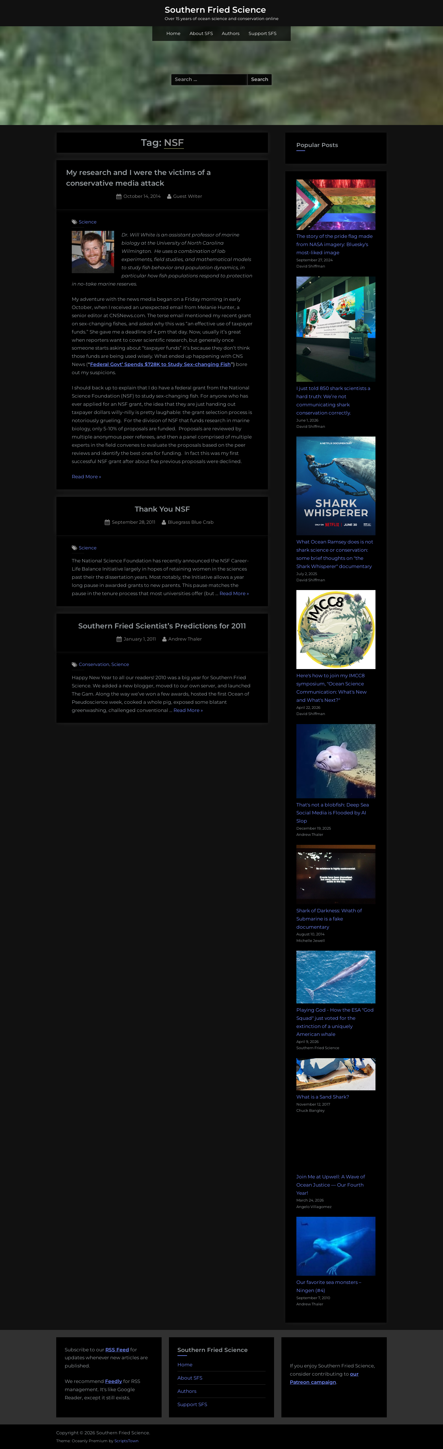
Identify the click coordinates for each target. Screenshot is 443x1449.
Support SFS (263, 33)
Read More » (86, 477)
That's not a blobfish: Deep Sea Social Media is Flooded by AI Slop (332, 813)
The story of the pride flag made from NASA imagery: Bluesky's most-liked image (334, 244)
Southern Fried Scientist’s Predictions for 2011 (162, 625)
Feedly (113, 1381)
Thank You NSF (162, 509)
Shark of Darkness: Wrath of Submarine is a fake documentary (329, 919)
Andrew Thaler (185, 638)
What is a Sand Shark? (322, 1097)
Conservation (94, 664)
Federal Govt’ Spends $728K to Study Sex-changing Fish (160, 364)
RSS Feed (117, 1349)
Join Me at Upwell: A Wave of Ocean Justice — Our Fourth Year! (330, 1185)
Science (88, 222)
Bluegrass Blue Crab (191, 521)
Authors (231, 33)
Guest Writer (187, 195)
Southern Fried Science (215, 10)
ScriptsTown (126, 1441)
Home (173, 33)
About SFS (201, 33)
